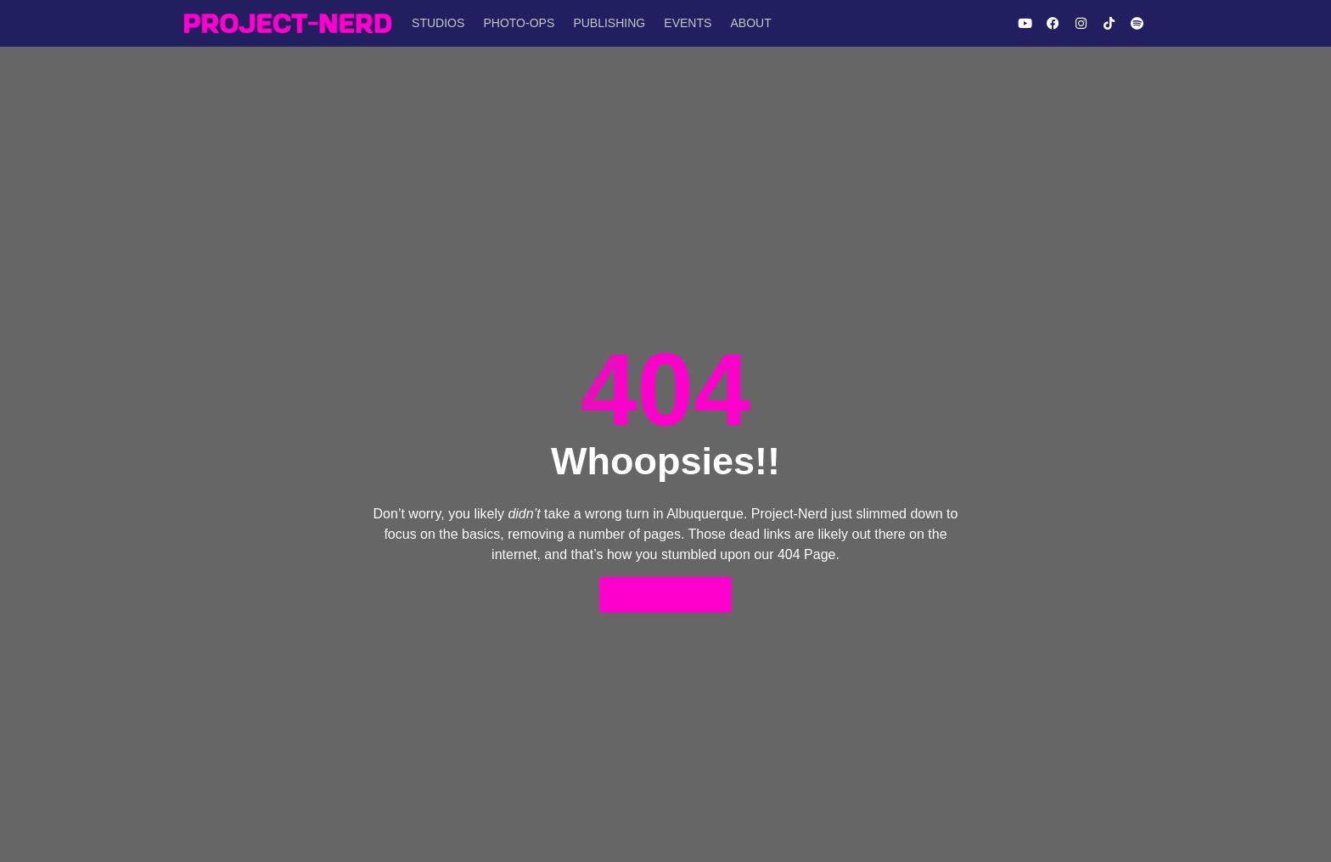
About (742, 23)
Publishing (605, 23)
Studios (437, 23)
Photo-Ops (516, 23)
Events (681, 23)
